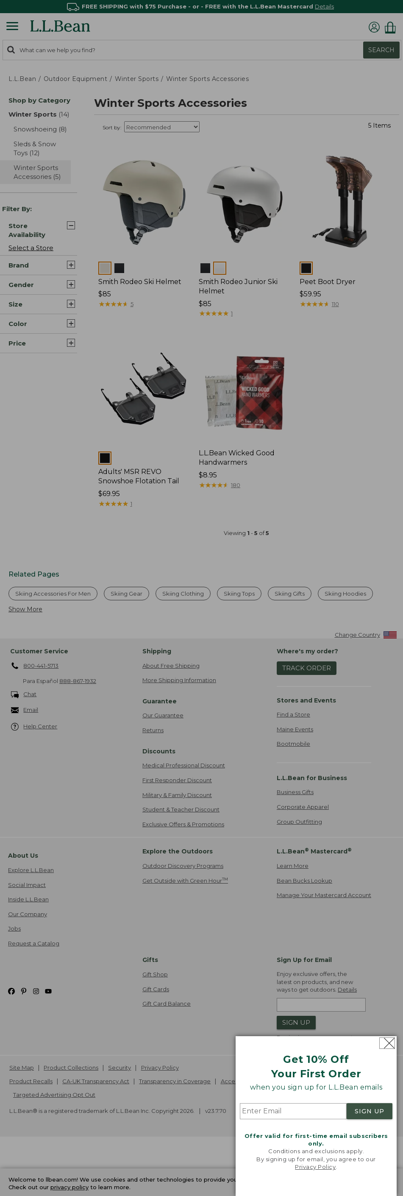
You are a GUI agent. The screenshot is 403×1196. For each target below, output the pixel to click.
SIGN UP (369, 1111)
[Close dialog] (387, 1043)
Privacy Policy (315, 1166)
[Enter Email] (293, 1111)
